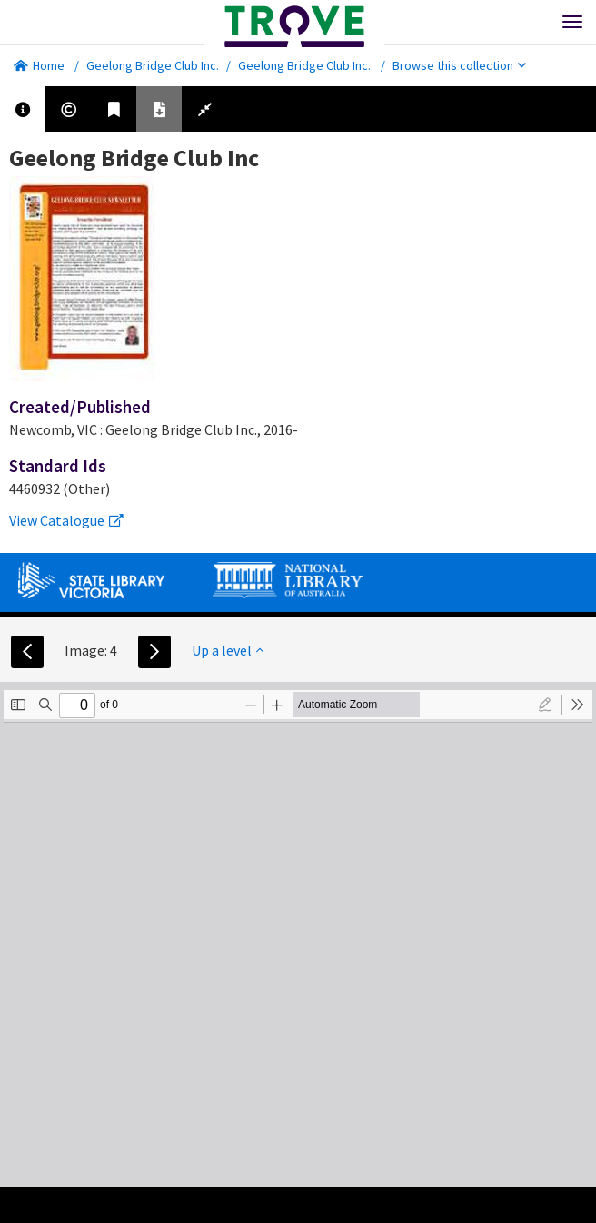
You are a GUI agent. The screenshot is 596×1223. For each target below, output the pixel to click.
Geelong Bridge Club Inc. (152, 65)
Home (39, 65)
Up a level (227, 650)
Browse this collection (459, 65)
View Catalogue (66, 520)
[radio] (545, 704)
